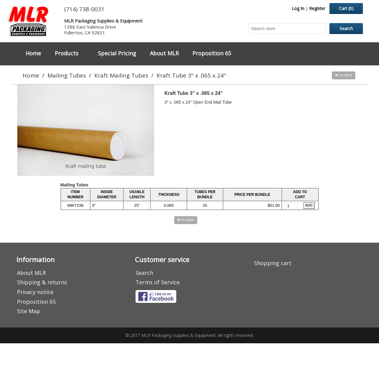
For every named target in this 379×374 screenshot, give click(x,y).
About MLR (164, 53)
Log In (298, 8)
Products (66, 53)
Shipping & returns (42, 282)
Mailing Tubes (66, 75)
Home (33, 53)
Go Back (343, 75)
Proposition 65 (211, 53)
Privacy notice (35, 292)
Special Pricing (117, 53)
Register (317, 8)
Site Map (28, 311)
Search (144, 272)
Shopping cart (272, 263)
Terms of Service (158, 282)
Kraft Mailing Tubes (121, 75)
